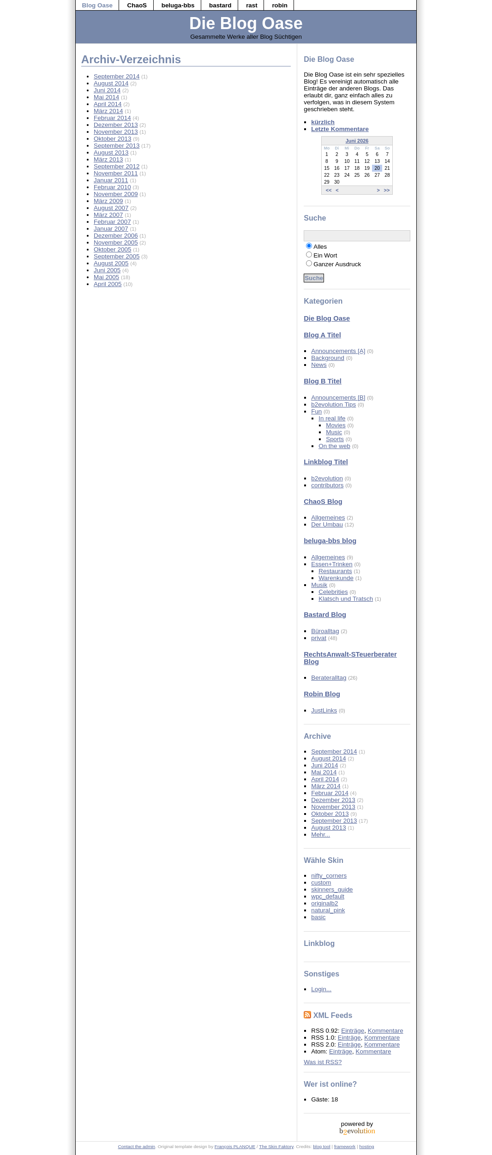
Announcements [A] (338, 350)
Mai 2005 (106, 277)
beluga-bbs (178, 5)
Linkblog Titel (326, 462)
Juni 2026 (357, 141)
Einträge (352, 1030)
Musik (319, 584)
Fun (316, 411)
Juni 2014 (107, 90)
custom (321, 882)
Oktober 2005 (112, 249)
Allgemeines (328, 517)
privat (318, 637)
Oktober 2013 (112, 138)
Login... (321, 989)
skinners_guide (332, 889)
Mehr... (320, 834)
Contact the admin (137, 1146)
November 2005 (116, 242)
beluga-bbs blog (330, 541)
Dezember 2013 (116, 124)
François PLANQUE (235, 1146)
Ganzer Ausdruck (337, 264)
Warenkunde (336, 578)
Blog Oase (97, 5)
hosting (366, 1146)
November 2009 (116, 194)
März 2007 (108, 214)
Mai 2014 (106, 97)
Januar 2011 (111, 180)
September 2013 (116, 145)
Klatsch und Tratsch (345, 598)
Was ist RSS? (323, 1062)
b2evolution (327, 478)
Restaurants (335, 571)
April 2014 (108, 104)
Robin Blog (322, 694)
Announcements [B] (338, 397)
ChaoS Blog (323, 501)
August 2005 (111, 263)
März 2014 (108, 111)
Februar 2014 (112, 117)
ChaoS (137, 5)
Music (334, 432)
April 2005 (108, 284)
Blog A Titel (322, 335)
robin (280, 5)
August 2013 (111, 152)
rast (252, 5)
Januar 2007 (111, 228)
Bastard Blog (325, 614)
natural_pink (328, 910)
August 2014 (111, 83)
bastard (220, 5)
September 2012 (116, 166)
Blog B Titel (323, 381)
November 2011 (116, 173)
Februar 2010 (112, 187)
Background (327, 357)
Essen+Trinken (332, 564)
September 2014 (116, 76)
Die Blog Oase (246, 23)
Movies (336, 425)
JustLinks (324, 710)
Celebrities (333, 591)
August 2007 (111, 207)
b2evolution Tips (333, 404)
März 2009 (108, 200)
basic (318, 917)
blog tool (321, 1146)
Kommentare (385, 1030)
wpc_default (327, 896)
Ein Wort (325, 255)
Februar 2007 (112, 221)
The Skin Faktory (276, 1146)
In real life (331, 418)
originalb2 (324, 903)
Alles (320, 246)
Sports (335, 439)
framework (344, 1146)
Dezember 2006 (116, 235)
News (319, 364)
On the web (334, 446)
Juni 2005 (107, 270)
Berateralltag (328, 677)
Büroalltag (325, 631)
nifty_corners (329, 875)
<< (329, 190)
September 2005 (116, 256)
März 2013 (108, 159)
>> (387, 190)
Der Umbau (327, 524)
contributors (327, 485)
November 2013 (116, 131)
